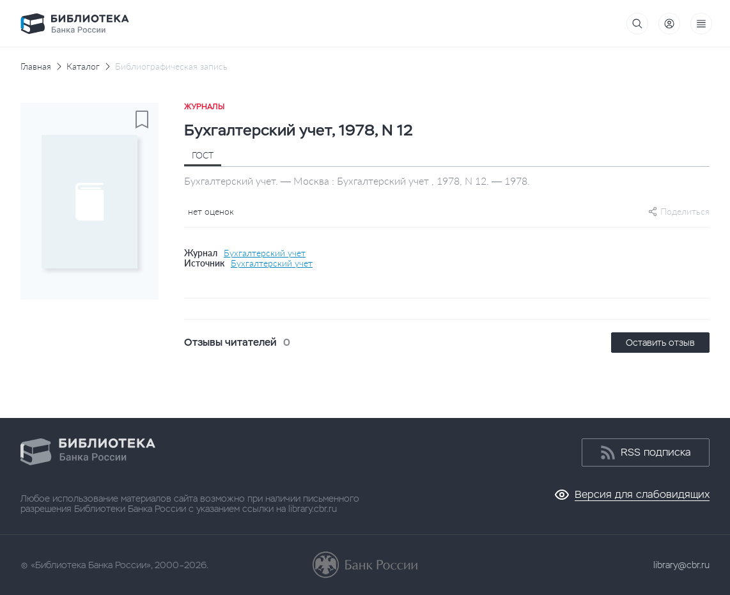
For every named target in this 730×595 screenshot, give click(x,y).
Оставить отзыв (660, 342)
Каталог (83, 66)
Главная (35, 66)
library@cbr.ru (681, 565)
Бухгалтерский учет (265, 253)
